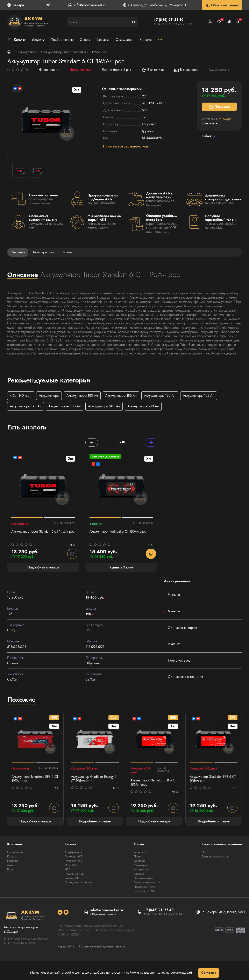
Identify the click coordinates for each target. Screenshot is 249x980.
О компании (15, 853)
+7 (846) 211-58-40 (168, 19)
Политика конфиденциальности (102, 947)
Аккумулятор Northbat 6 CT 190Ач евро (118, 532)
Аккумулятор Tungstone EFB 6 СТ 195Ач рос (35, 779)
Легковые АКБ (73, 857)
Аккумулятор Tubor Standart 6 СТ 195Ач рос (42, 532)
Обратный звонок (222, 5)
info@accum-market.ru (90, 5)
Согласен (208, 972)
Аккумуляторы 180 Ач (82, 395)
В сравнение (186, 70)
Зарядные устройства (78, 883)
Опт (204, 853)
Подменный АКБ (144, 887)
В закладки (152, 70)
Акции (11, 866)
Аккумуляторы (27, 52)
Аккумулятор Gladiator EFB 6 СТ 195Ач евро (153, 783)
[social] (60, 912)
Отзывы (67, 252)
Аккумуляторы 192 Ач (198, 395)
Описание (17, 252)
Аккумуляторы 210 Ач (143, 406)
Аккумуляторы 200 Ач (65, 406)
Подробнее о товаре (35, 822)
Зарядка (139, 874)
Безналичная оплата (147, 883)
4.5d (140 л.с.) (20, 395)
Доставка (139, 861)
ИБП (68, 870)
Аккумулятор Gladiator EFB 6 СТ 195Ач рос (213, 779)
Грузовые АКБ (73, 861)
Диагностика (142, 870)
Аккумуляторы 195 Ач (25, 406)
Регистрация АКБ (145, 892)
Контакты (12, 857)
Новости (12, 861)
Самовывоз (141, 866)
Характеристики (43, 252)
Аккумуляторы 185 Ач (121, 395)
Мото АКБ (71, 866)
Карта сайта (66, 947)
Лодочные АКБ (74, 874)
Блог (10, 870)
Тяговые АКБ (72, 879)
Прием (138, 857)
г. (225, 119)
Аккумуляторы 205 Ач (104, 406)
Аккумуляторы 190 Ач (160, 395)
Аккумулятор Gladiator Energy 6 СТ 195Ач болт (93, 779)
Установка (140, 853)
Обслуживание (143, 879)
